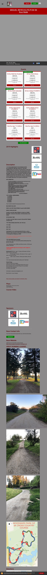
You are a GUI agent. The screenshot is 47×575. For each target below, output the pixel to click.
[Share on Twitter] (35, 17)
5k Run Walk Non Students (14, 28)
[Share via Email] (37, 17)
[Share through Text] (39, 17)
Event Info (26, 555)
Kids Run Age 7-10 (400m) (14, 80)
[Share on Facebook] (33, 17)
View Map (19, 527)
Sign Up (27, 3)
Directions (18, 18)
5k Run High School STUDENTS (14, 62)
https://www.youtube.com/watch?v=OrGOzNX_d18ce (16, 232)
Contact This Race (37, 569)
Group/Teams (27, 558)
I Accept (41, 573)
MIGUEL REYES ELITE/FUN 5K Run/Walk (23, 11)
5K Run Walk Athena (32, 28)
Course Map (18, 558)
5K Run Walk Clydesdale (14, 45)
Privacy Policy (30, 569)
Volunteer (17, 563)
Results (26, 560)
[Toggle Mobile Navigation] (2, 4)
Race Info (17, 555)
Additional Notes (11, 550)
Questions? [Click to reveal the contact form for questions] (10, 290)
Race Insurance (37, 564)
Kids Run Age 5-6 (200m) (32, 80)
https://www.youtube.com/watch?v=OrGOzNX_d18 (16, 298)
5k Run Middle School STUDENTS (32, 62)
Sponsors (26, 563)
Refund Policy (36, 561)
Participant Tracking (35, 559)
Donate (34, 3)
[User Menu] (40, 3)
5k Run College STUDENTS (32, 45)
